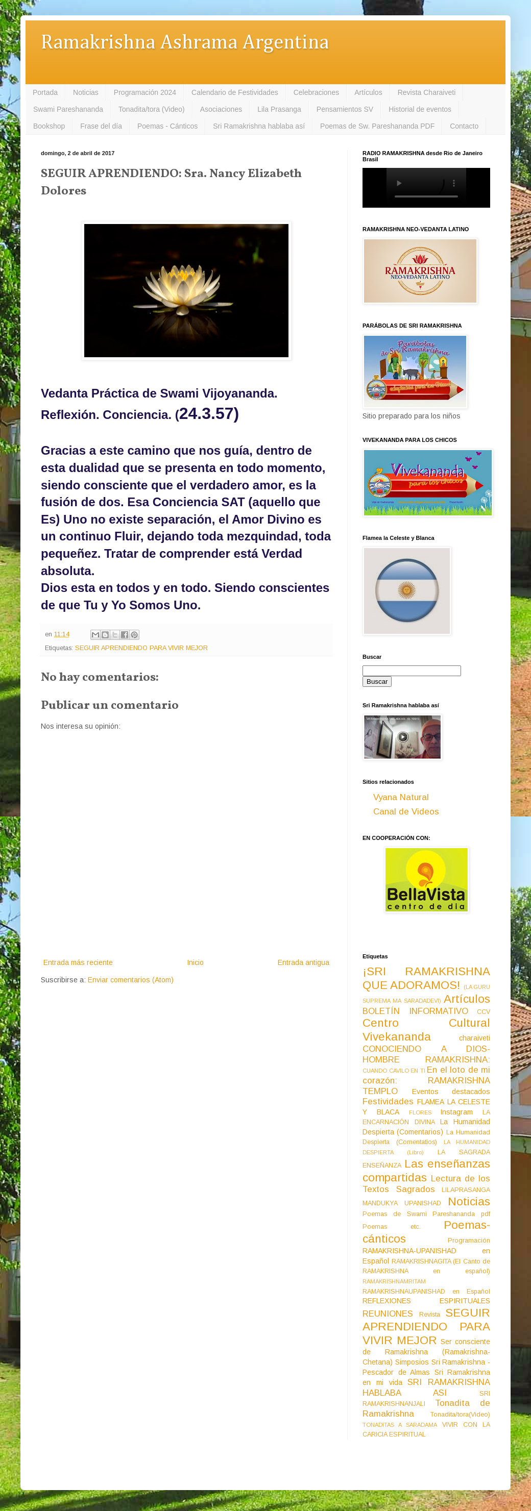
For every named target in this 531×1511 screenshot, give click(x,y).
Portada (45, 92)
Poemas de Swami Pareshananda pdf (426, 1214)
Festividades (388, 1101)
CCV (483, 1011)
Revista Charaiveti (427, 92)
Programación (469, 1240)
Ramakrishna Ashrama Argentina (185, 43)
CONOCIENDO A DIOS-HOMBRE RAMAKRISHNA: (426, 1054)
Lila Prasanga (279, 109)
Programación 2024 (145, 92)
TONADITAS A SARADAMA (400, 1425)
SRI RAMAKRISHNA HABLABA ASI (426, 1387)
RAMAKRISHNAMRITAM (394, 1281)
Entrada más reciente (78, 962)
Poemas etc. (392, 1226)
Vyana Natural (401, 797)
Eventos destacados (451, 1091)
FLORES (420, 1112)
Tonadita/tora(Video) (460, 1414)
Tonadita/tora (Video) (151, 109)
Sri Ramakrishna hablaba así (259, 126)
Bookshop (49, 126)
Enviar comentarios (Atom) (131, 980)
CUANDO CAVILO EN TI (394, 1071)
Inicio (195, 962)
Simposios (412, 1362)
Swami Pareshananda (68, 109)
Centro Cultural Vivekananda (426, 1030)
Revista (429, 1314)
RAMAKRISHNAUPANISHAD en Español (426, 1291)
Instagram (456, 1112)
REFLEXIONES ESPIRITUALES (426, 1301)
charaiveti (474, 1038)
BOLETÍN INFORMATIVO (415, 1011)
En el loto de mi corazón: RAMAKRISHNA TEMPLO (426, 1080)
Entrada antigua (303, 962)
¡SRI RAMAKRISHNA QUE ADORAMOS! (426, 978)
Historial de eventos (420, 109)
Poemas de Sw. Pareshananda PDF (377, 126)
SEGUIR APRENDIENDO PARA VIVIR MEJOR (141, 648)
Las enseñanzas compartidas (426, 1170)
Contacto (464, 126)
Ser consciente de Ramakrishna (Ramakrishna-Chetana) (426, 1351)
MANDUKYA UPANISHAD (402, 1203)
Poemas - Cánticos (167, 126)
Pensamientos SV (345, 109)
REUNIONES (388, 1314)
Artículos (368, 92)
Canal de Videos (406, 811)
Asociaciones (221, 109)
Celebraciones (317, 92)
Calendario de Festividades (234, 92)
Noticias (86, 92)
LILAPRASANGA (466, 1190)
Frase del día (101, 126)
